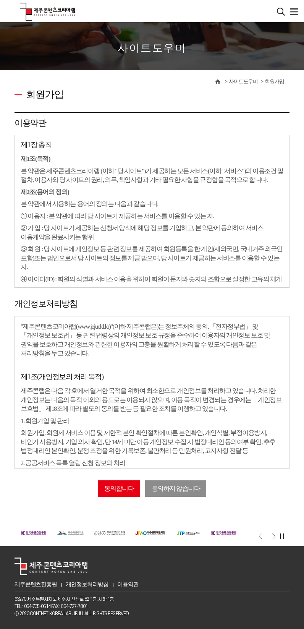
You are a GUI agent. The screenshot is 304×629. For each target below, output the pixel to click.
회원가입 (274, 81)
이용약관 (127, 584)
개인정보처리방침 (87, 584)
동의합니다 (119, 488)
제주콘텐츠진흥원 (36, 584)
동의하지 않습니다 (176, 488)
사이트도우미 (243, 81)
